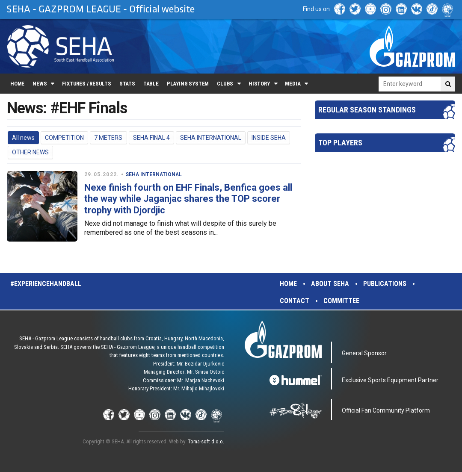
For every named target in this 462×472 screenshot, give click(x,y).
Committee (341, 301)
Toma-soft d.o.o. (206, 441)
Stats (127, 83)
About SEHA (330, 284)
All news (23, 137)
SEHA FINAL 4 (151, 137)
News (40, 83)
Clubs (225, 83)
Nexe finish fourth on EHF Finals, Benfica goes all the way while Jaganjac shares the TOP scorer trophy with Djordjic (188, 198)
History (259, 83)
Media (292, 83)
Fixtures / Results (86, 83)
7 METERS (108, 137)
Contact (294, 301)
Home (17, 83)
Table (151, 83)
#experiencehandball (45, 284)
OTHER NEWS (30, 152)
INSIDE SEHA (269, 137)
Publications (384, 284)
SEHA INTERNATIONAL (210, 137)
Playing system (188, 83)
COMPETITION (64, 137)
